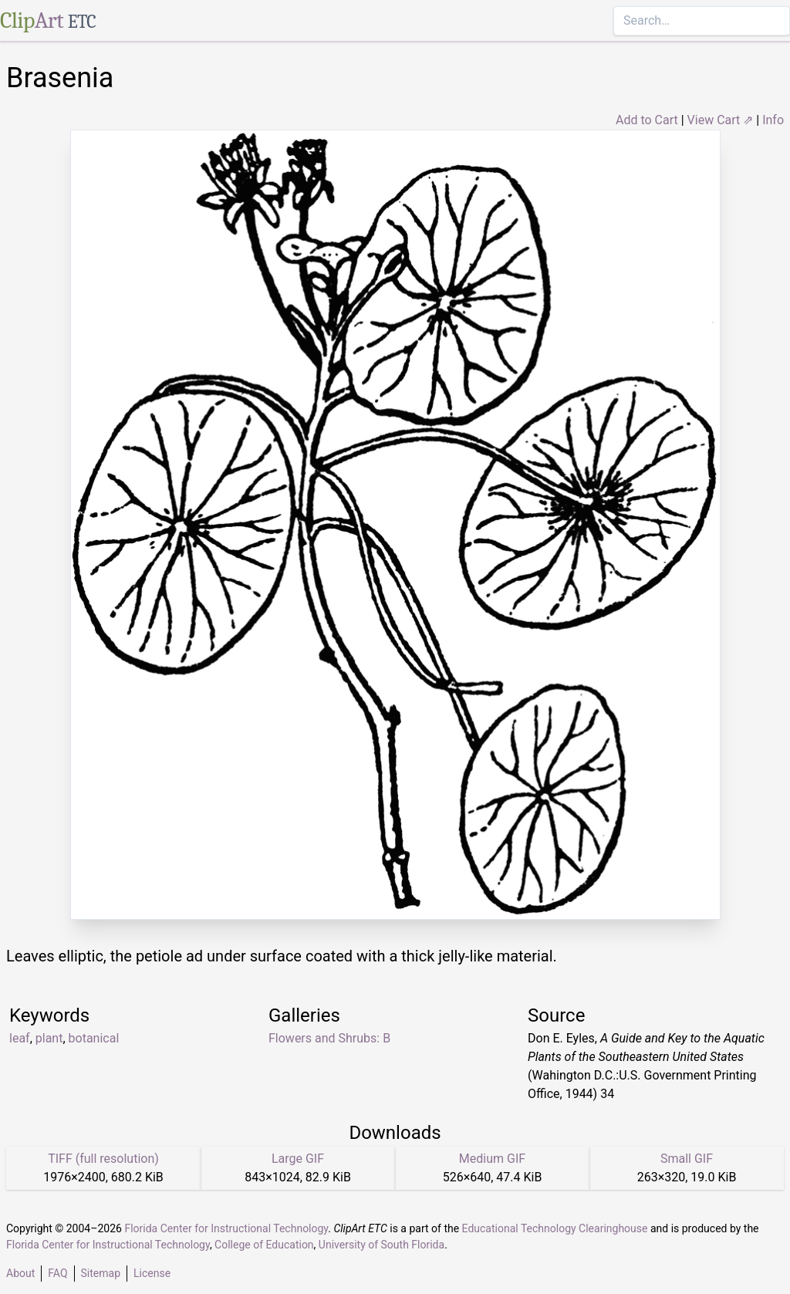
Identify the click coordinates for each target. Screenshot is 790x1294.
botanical (94, 1038)
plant (49, 1038)
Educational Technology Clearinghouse (555, 1228)
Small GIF (686, 1158)
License (151, 1273)
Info (773, 120)
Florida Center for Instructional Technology (226, 1228)
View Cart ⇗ (720, 120)
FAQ (57, 1273)
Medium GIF (492, 1158)
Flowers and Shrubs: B (329, 1038)
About (20, 1273)
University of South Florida (381, 1244)
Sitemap (100, 1273)
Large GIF (298, 1158)
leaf (19, 1038)
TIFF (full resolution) (103, 1158)
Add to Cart (647, 120)
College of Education (264, 1244)
